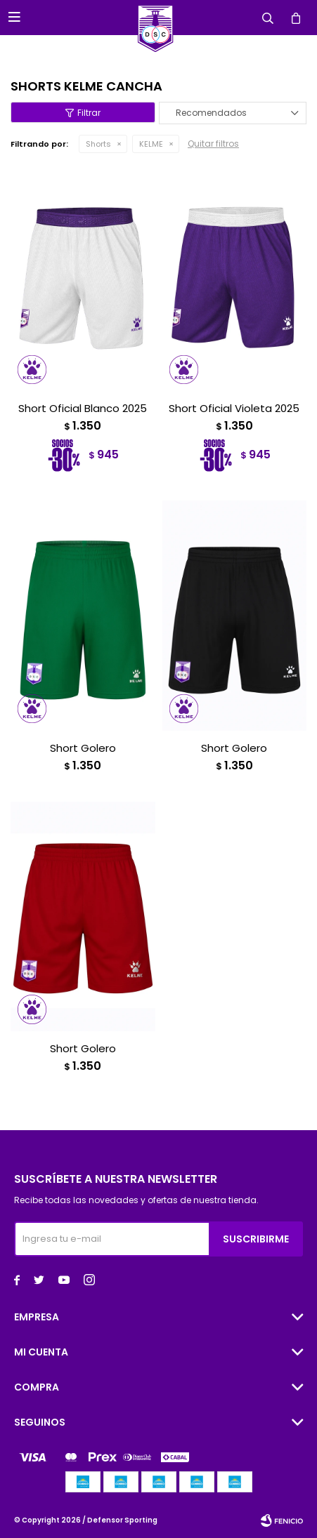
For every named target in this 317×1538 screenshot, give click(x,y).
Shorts (98, 144)
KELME (151, 144)
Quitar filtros (213, 144)
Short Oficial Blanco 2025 (82, 409)
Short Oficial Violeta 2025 (234, 409)
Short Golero (83, 748)
